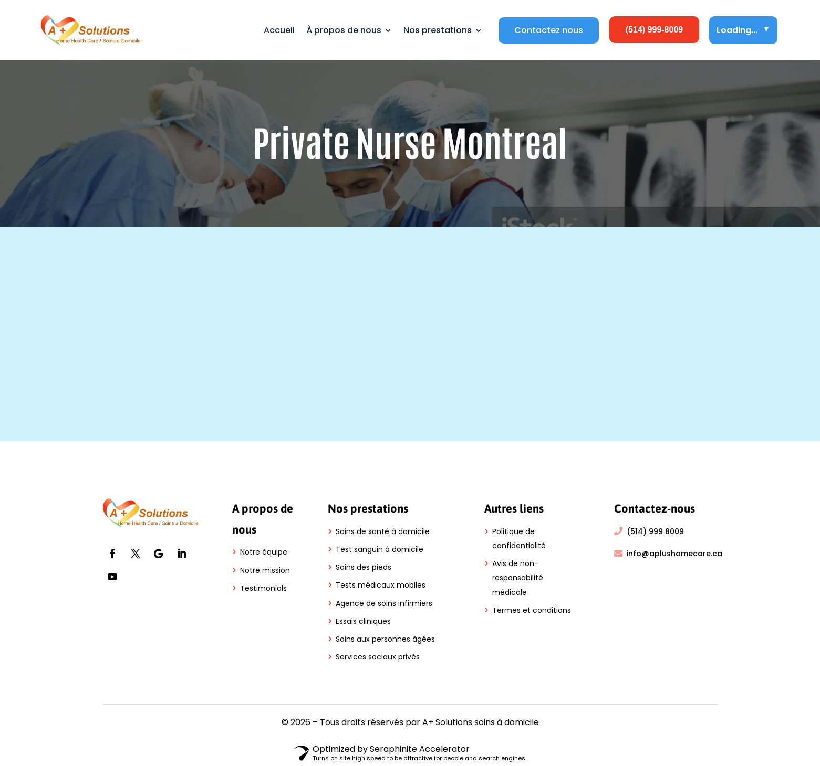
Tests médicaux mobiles (380, 585)
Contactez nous (548, 30)
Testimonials (263, 588)
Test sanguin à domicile (379, 549)
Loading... (743, 30)
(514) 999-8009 (654, 29)
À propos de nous (343, 30)
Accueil (279, 30)
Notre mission (265, 570)
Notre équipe (263, 552)
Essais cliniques (363, 621)
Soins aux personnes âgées (385, 639)
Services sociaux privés (378, 657)
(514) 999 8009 (655, 531)
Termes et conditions (531, 610)
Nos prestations (437, 30)
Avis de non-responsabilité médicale (517, 577)
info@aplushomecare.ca (674, 553)
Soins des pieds (363, 567)
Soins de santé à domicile (383, 531)
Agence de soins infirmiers (384, 603)
